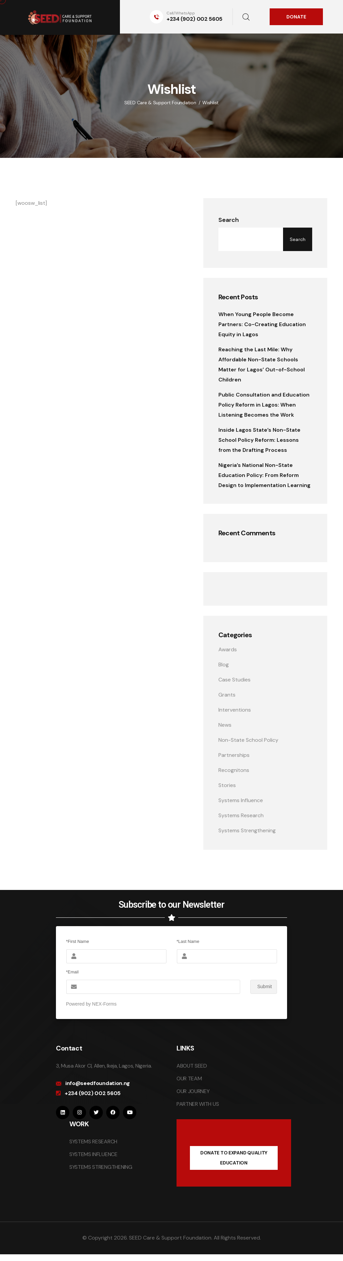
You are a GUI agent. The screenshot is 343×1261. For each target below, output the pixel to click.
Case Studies (234, 679)
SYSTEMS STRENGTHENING (100, 1166)
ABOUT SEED (192, 1065)
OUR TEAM (189, 1078)
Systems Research (241, 815)
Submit (261, 987)
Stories (227, 785)
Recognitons (233, 770)
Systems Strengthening (247, 830)
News (224, 724)
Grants (226, 694)
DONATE (296, 17)
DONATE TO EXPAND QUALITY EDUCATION (233, 1158)
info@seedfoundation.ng (97, 1083)
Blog (223, 664)
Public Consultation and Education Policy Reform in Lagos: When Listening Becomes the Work (264, 404)
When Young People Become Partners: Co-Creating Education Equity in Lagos (262, 324)
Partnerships (234, 755)
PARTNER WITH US (198, 1103)
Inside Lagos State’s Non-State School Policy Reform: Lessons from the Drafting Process (259, 440)
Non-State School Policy (248, 739)
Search (228, 220)
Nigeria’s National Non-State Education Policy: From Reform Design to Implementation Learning (264, 475)
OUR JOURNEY (193, 1091)
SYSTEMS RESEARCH (93, 1141)
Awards (227, 649)
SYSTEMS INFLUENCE (93, 1154)
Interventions (234, 709)
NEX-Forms (104, 1004)
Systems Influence (240, 800)
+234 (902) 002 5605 (194, 18)
